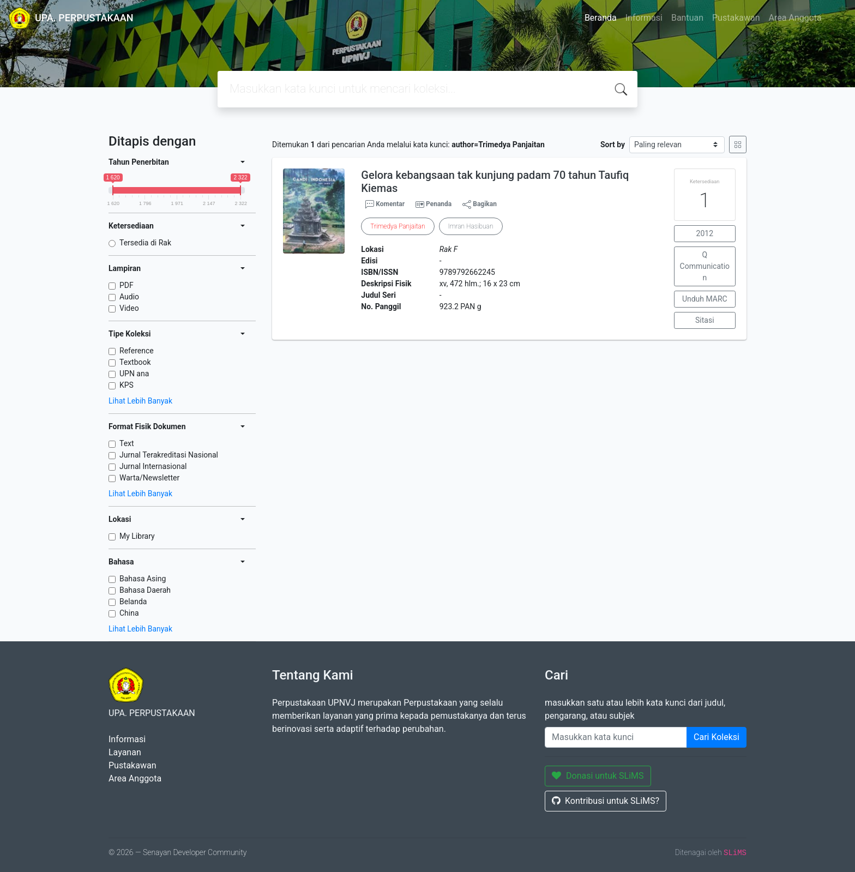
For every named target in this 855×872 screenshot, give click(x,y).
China (129, 613)
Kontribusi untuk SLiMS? (605, 801)
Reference (136, 350)
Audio (129, 296)
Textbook (135, 362)
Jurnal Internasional (152, 466)
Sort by (612, 144)
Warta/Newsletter (149, 477)
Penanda (438, 204)
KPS (126, 385)
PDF (126, 285)
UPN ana (134, 373)
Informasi (644, 18)
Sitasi (704, 320)
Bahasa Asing (142, 578)
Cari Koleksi (716, 737)
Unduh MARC (704, 298)
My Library (137, 536)
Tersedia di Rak (145, 242)
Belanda (133, 601)
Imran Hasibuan (470, 226)
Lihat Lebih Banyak (140, 400)
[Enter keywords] (616, 737)
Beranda (601, 18)
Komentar (385, 204)
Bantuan (687, 18)
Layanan (125, 752)
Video (129, 308)
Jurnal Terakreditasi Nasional (168, 454)
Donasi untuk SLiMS (598, 776)
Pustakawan (736, 18)
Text (126, 443)
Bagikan (479, 204)
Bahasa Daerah (145, 590)
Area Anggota (795, 18)
